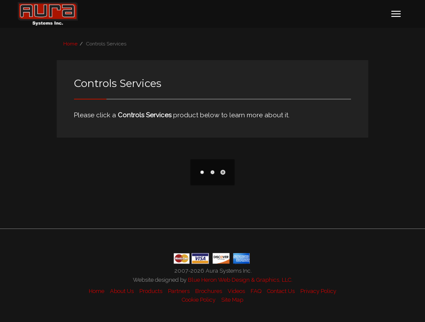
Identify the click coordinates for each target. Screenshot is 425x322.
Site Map (232, 299)
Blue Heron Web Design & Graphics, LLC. (240, 280)
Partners (179, 291)
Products (150, 291)
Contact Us (281, 291)
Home (70, 44)
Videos (236, 291)
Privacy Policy (318, 291)
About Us (122, 291)
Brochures (208, 291)
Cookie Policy (199, 299)
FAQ (256, 291)
